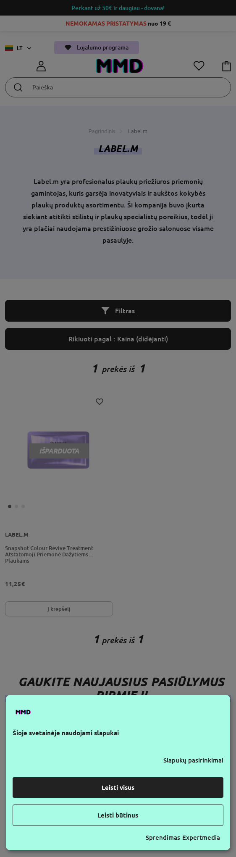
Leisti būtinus (117, 815)
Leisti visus (118, 787)
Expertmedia (201, 837)
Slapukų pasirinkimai (193, 760)
